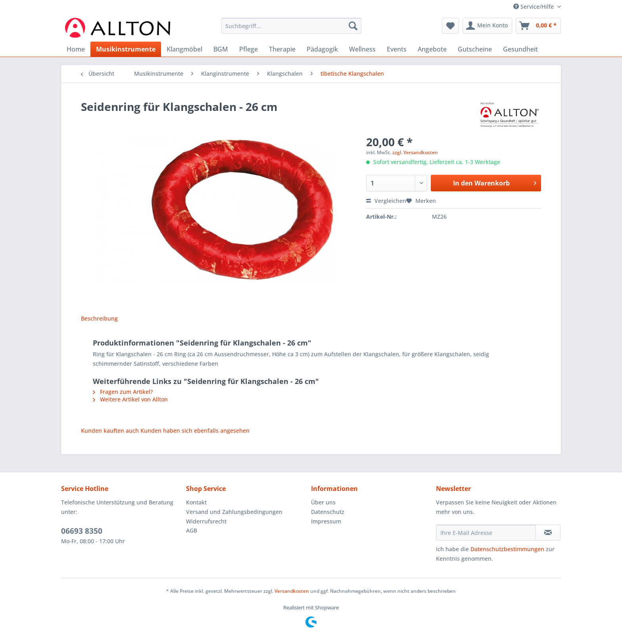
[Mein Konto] (487, 26)
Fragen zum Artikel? (123, 391)
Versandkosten (292, 591)
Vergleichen (386, 200)
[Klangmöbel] (184, 49)
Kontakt (196, 502)
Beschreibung (99, 318)
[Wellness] (362, 49)
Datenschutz (327, 512)
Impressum (326, 521)
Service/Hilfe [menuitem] (534, 6)
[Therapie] (282, 49)
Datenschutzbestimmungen (507, 549)
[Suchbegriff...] (291, 26)
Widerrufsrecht (206, 521)
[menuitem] (291, 29)
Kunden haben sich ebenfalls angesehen (195, 430)
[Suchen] (353, 26)
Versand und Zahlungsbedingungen (234, 512)
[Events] (396, 49)
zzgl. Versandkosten (415, 152)
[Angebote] (432, 49)
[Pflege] (248, 49)
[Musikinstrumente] (125, 49)
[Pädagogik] (322, 49)
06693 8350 (81, 531)
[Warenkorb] (538, 26)
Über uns (323, 502)
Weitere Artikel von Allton (130, 399)
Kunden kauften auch (110, 430)
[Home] (75, 49)
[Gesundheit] (520, 49)
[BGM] (221, 49)
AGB (191, 530)
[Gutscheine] (474, 49)
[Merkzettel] (450, 26)
